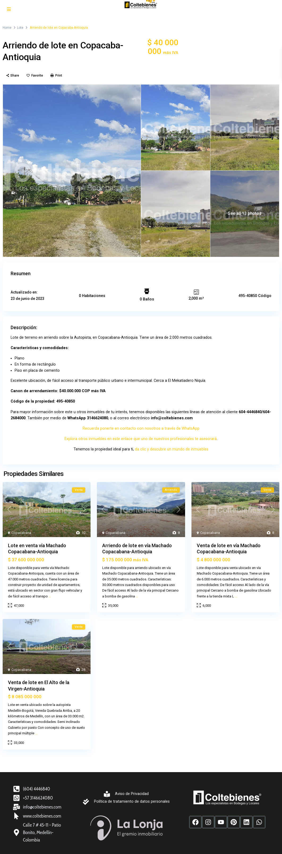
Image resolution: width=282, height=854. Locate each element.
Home (7, 28)
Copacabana (21, 530)
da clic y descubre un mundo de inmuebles (170, 447)
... (50, 594)
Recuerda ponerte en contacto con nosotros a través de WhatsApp (141, 426)
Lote (20, 28)
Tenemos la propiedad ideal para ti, (105, 447)
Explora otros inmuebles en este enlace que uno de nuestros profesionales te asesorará (140, 436)
